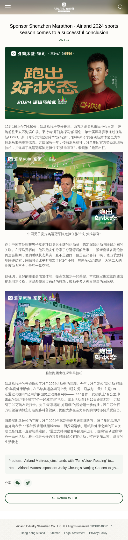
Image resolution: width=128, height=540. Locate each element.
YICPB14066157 (101, 526)
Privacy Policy (98, 533)
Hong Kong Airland (33, 533)
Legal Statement (74, 533)
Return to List (64, 498)
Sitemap (55, 533)
